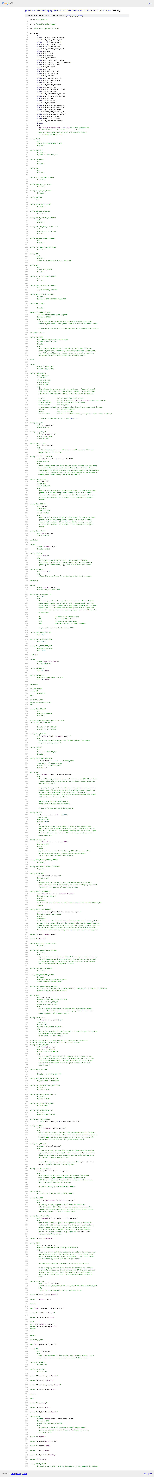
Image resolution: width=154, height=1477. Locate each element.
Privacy (18, 1474)
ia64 (109, 10)
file (68, 16)
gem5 (27, 10)
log (74, 16)
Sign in (149, 3)
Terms (24, 1474)
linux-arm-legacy (44, 10)
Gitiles (13, 1474)
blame (80, 16)
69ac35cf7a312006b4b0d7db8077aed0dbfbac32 (75, 10)
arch (103, 10)
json (150, 1474)
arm (33, 10)
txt (145, 1474)
